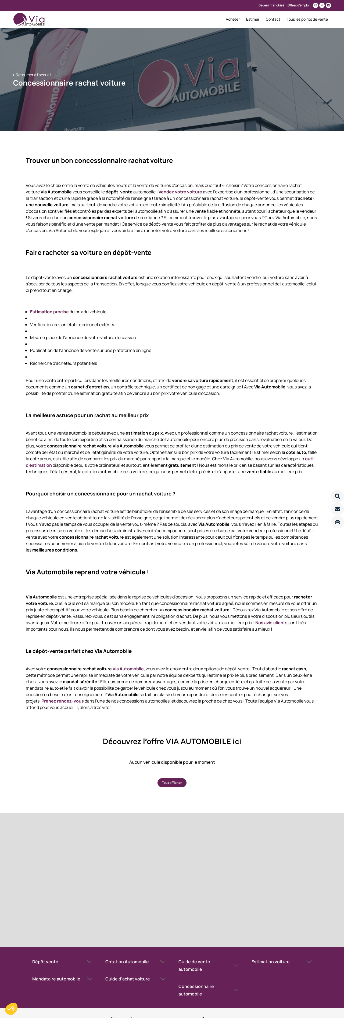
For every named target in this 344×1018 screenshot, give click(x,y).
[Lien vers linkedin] (328, 5)
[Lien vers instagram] (315, 5)
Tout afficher (172, 782)
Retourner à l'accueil (33, 74)
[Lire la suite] (337, 496)
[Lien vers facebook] (322, 5)
